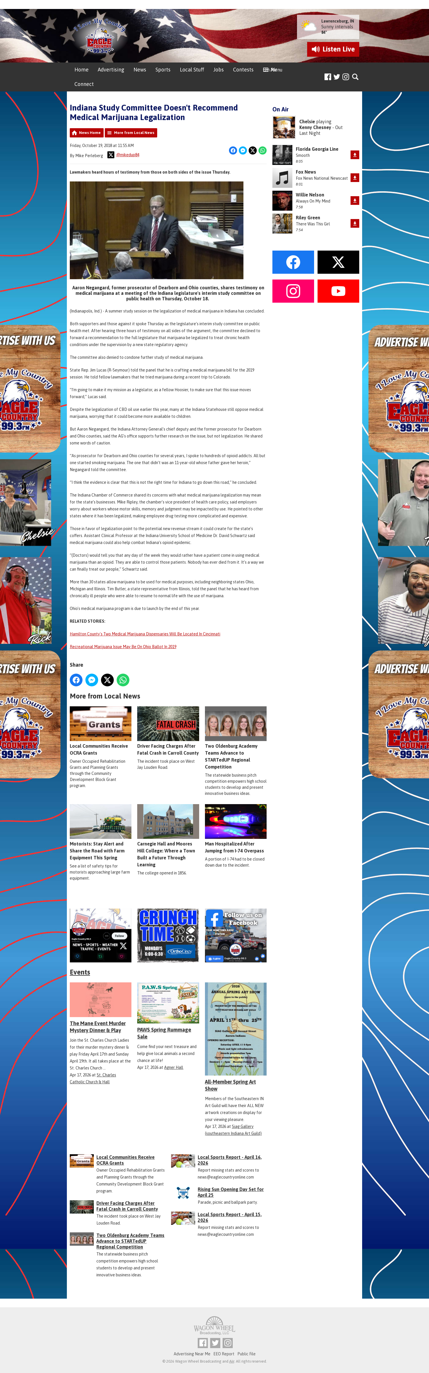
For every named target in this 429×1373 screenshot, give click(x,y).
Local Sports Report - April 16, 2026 (230, 1160)
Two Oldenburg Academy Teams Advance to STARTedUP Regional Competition (236, 737)
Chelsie (307, 121)
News (139, 70)
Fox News (306, 171)
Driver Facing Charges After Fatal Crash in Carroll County (168, 731)
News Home (90, 133)
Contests (243, 70)
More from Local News (134, 133)
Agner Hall (173, 1067)
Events (80, 972)
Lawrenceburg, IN (337, 21)
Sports (162, 70)
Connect (84, 84)
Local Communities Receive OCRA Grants (100, 731)
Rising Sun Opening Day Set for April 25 (231, 1192)
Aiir (231, 1361)
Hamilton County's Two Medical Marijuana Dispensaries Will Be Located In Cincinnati (145, 633)
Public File (246, 1354)
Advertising (111, 70)
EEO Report (223, 1354)
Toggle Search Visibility (355, 77)
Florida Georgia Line (317, 149)
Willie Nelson (310, 194)
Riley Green (308, 217)
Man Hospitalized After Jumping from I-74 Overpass (236, 828)
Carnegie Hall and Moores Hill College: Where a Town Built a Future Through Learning (168, 835)
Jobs (218, 70)
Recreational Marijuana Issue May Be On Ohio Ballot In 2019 (123, 646)
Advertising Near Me (192, 1354)
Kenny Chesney (315, 127)
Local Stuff (192, 70)
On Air (270, 70)
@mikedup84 (123, 154)
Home (81, 70)
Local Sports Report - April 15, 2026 (230, 1217)
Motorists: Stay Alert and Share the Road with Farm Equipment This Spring (100, 832)
